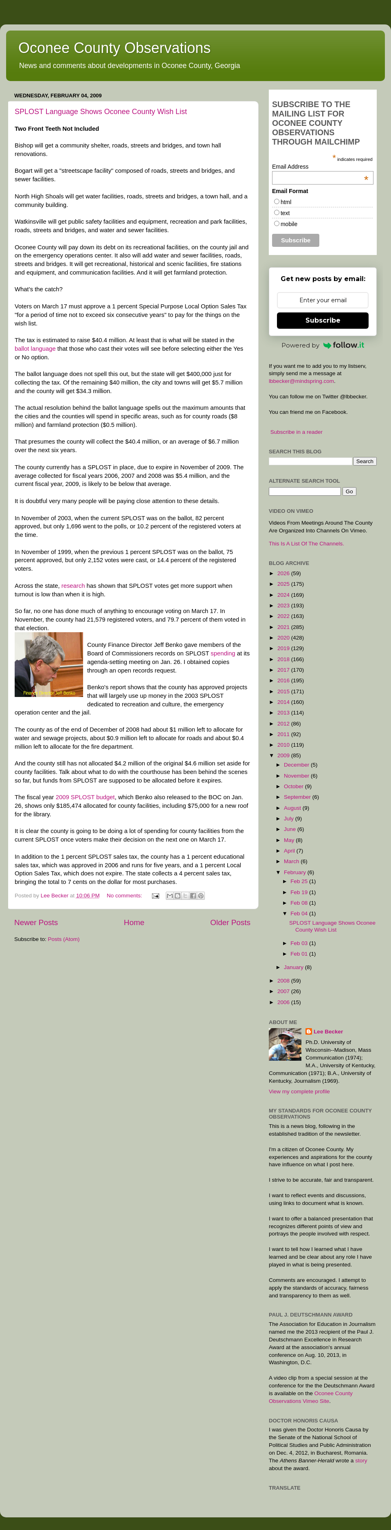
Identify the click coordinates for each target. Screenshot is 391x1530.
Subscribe (322, 320)
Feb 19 (299, 892)
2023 (284, 605)
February (296, 872)
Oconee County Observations (114, 48)
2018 (284, 659)
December (297, 765)
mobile (289, 224)
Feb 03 (299, 943)
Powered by (323, 345)
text (285, 213)
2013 (284, 713)
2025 (284, 584)
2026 (284, 573)
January (294, 967)
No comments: (125, 895)
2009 (284, 755)
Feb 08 (299, 903)
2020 (284, 638)
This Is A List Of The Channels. (306, 544)
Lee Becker (328, 1032)
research (73, 586)
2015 (284, 691)
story (361, 1460)
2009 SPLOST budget (85, 797)
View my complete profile (299, 1091)
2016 (284, 680)
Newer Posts (36, 922)
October (294, 786)
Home (134, 922)
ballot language (35, 348)
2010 (284, 745)
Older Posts (230, 922)
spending (223, 653)
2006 (284, 1002)
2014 (284, 702)
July (289, 819)
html (286, 202)
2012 (284, 724)
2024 (284, 595)
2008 (284, 981)
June (290, 829)
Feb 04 (299, 913)
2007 (284, 991)
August (293, 808)
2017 (284, 670)
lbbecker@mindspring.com (301, 381)
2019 (284, 648)
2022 (284, 616)
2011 (284, 734)
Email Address (320, 166)
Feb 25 (299, 881)
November (297, 776)
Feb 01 (299, 954)
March (292, 861)
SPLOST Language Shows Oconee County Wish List (101, 112)
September (298, 797)
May (290, 840)
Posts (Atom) (64, 939)
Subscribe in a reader (296, 432)
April (290, 851)
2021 (284, 627)
